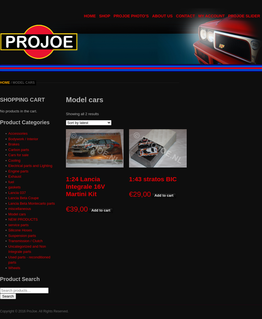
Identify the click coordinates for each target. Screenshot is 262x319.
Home (5, 83)
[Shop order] (88, 122)
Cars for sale (18, 155)
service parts (18, 225)
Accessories (18, 133)
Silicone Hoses (20, 230)
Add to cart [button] (100, 210)
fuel (11, 182)
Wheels (14, 268)
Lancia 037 (17, 193)
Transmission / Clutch (25, 241)
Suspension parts (22, 236)
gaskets (14, 187)
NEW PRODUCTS (23, 219)
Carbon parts (18, 150)
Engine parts (18, 171)
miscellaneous (19, 209)
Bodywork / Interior (23, 139)
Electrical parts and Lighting (30, 166)
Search (8, 296)
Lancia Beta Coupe (23, 198)
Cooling (14, 160)
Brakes (13, 144)
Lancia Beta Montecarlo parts (31, 203)
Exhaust (14, 176)
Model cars (17, 214)
